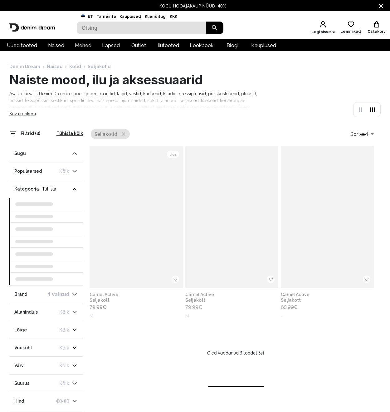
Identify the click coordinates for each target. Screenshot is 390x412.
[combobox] (362, 134)
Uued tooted (22, 45)
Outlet (138, 45)
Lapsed (111, 45)
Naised (56, 45)
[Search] (141, 28)
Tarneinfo (106, 16)
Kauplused (130, 16)
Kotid (75, 66)
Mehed (83, 45)
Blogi (232, 45)
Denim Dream (24, 66)
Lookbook (201, 45)
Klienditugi (155, 16)
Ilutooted (168, 45)
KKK (173, 16)
